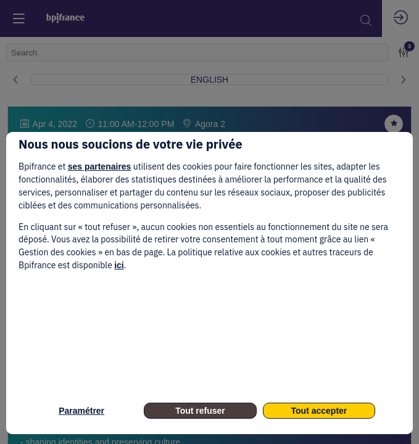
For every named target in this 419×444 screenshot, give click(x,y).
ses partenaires (99, 166)
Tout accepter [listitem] (319, 411)
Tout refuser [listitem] (200, 411)
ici (119, 265)
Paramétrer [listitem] (81, 411)
